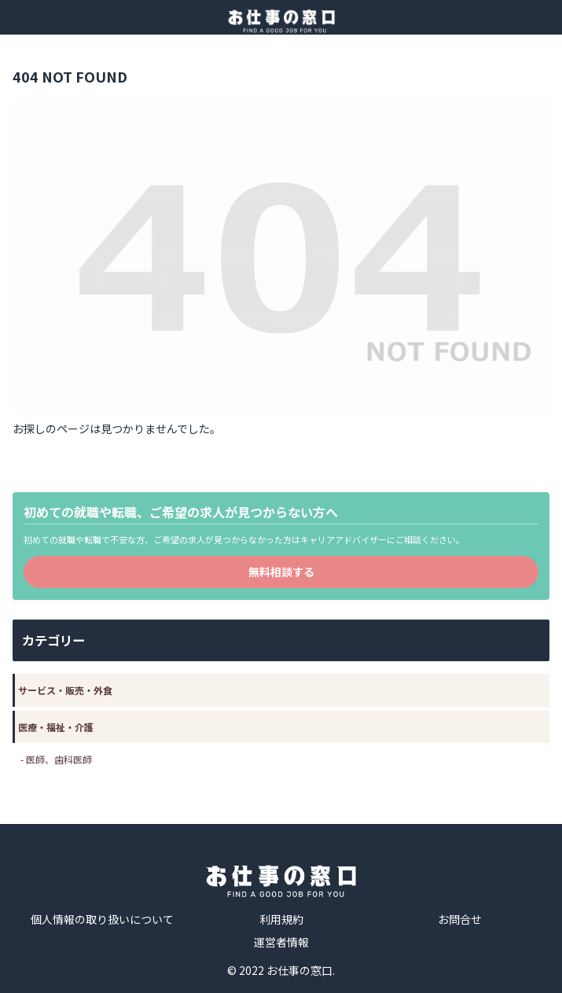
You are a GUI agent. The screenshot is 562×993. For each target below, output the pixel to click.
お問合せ (460, 919)
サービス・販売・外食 (65, 690)
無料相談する (281, 571)
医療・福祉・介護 (56, 727)
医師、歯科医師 (59, 759)
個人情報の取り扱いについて (102, 919)
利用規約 (281, 919)
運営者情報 (281, 942)
